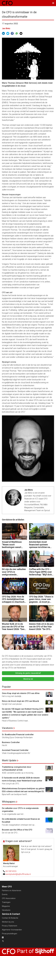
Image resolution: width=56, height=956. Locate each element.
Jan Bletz (6, 28)
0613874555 (10, 871)
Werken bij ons (8, 922)
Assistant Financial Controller (15, 750)
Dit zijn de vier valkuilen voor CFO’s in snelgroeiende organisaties (14, 572)
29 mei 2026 (7, 592)
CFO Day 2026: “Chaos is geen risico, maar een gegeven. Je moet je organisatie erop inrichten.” (41, 599)
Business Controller (11, 742)
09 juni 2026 (35, 565)
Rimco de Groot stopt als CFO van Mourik (20, 701)
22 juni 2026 (35, 537)
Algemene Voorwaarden (12, 930)
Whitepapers (8, 801)
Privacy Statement (9, 926)
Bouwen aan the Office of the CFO (17, 830)
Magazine (6, 906)
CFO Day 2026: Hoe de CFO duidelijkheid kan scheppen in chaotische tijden (14, 599)
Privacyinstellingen (9, 934)
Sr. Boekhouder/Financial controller (18, 734)
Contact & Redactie (10, 918)
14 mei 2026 (7, 619)
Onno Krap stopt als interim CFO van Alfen (21, 693)
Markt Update (9, 760)
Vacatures (7, 728)
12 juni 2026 (7, 565)
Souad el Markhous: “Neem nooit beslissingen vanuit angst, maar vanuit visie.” (12, 545)
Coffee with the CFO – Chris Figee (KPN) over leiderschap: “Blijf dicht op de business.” (41, 572)
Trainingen (6, 902)
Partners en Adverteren (11, 890)
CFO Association (8, 898)
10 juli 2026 (7, 537)
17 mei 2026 (35, 592)
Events (4, 894)
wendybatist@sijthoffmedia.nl (18, 874)
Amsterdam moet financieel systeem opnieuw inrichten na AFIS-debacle (39, 545)
